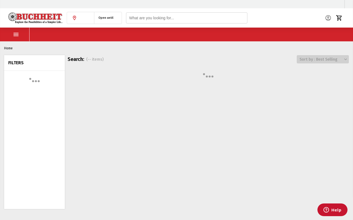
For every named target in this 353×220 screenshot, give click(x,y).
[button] (80, 18)
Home (8, 48)
